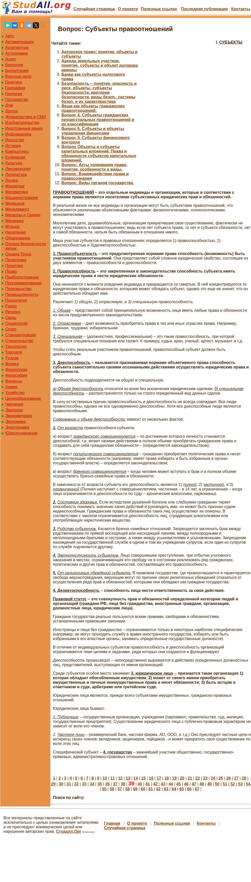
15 (143, 778)
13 (128, 778)
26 (228, 778)
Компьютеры (17, 151)
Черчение (14, 404)
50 (217, 784)
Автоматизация (19, 42)
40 (140, 784)
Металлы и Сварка (22, 215)
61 (150, 789)
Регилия (13, 312)
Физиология (16, 369)
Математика (16, 192)
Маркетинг (15, 186)
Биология (14, 65)
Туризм (12, 358)
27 (236, 778)
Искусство (14, 140)
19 (174, 778)
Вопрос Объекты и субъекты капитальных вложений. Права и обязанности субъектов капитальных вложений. (98, 153)
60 (143, 789)
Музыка (12, 226)
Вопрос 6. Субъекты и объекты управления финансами (92, 131)
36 (107, 784)
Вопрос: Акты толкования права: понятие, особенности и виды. (94, 167)
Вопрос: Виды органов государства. (97, 183)
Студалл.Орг (68, 831)
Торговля (13, 352)
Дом (9, 105)
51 (225, 784)
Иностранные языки (23, 128)
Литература (16, 174)
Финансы (13, 381)
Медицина (14, 203)
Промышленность (22, 294)
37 (115, 784)
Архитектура (17, 47)
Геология (13, 94)
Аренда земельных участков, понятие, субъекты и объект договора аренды (99, 65)
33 (84, 784)
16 (151, 778)
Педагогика (15, 260)
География (15, 88)
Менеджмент (17, 209)
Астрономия (16, 53)
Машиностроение (21, 198)
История (13, 146)
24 (213, 778)
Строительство (19, 341)
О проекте (128, 9)
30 (61, 784)
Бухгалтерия (16, 71)
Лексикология (18, 169)
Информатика (18, 134)
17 (159, 778)
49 (209, 784)
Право (11, 271)
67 (197, 789)
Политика (14, 266)
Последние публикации (204, 9)
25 (221, 778)
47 (194, 784)
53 (240, 784)
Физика (12, 364)
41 (147, 784)
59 (135, 789)
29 (53, 784)
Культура (13, 163)
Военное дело (18, 76)
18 (166, 778)
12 (120, 778)
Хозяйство (15, 393)
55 (104, 789)
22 (197, 778)
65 (181, 789)
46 (186, 784)
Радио (11, 306)
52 (232, 784)
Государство (16, 99)
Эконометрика (18, 416)
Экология (14, 410)
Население (15, 232)
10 (105, 778)
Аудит (10, 59)
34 (92, 784)
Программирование (23, 283)
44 (171, 784)
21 (190, 778)
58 (127, 789)
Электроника (17, 427)
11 (112, 778)
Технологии (16, 346)
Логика (11, 180)
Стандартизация (20, 335)
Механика (14, 221)
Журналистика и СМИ (25, 117)
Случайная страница (94, 9)
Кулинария (15, 157)
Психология (16, 300)
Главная (112, 823)
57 (120, 789)
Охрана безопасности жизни (25, 246)
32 (76, 784)
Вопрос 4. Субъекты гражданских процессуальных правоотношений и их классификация (97, 119)
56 (112, 789)
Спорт (11, 329)
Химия (11, 387)
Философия (16, 375)
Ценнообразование (23, 398)
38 (123, 784)
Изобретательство (22, 122)
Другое (11, 111)
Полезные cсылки (159, 9)
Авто (9, 36)
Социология (16, 323)
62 (158, 789)
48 (202, 784)
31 (68, 784)
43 (163, 784)
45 (178, 784)
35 (100, 784)
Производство (18, 289)
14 (135, 778)
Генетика (13, 82)
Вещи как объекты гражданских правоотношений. (93, 108)
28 (244, 778)
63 (166, 789)
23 (205, 778)
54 (248, 784)
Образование (17, 238)
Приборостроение (22, 277)
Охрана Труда (18, 254)
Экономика (15, 421)
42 (155, 784)
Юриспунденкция (21, 433)
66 (189, 789)
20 (182, 778)
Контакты (240, 9)
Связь (10, 318)
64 (174, 789)
